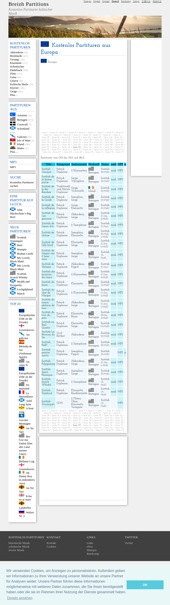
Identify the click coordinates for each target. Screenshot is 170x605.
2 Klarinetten (79, 170)
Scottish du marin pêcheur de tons (48, 304)
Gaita (13, 77)
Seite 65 (119, 149)
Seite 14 (87, 135)
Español (105, 1)
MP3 (12, 167)
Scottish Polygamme (48, 362)
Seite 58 (45, 149)
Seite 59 (56, 149)
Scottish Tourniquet (18, 239)
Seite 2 (53, 132)
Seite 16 (107, 135)
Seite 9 (119, 132)
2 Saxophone (78, 224)
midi (113, 170)
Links (90, 543)
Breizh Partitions (28, 4)
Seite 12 (67, 135)
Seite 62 (87, 149)
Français (87, 1)
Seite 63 (98, 149)
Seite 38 (87, 142)
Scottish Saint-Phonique (47, 372)
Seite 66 (46, 152)
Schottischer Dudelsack (17, 68)
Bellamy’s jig (26, 461)
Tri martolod (24, 386)
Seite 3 (63, 132)
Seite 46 (87, 145)
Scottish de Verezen (48, 265)
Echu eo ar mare (25, 497)
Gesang (14, 59)
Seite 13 (77, 135)
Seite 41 (119, 142)
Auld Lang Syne (25, 402)
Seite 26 (46, 140)
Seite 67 (57, 152)
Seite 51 (56, 147)
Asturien (22, 115)
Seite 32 (108, 140)
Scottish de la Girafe (48, 198)
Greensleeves (26, 330)
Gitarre (14, 80)
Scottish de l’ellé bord (48, 244)
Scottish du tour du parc (48, 315)
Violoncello (77, 190)
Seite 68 (68, 152)
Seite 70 (89, 152)
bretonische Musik (19, 543)
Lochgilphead (25, 289)
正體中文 (146, 1)
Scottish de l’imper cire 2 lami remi (48, 255)
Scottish (105, 169)
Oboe (74, 401)
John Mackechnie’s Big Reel (20, 213)
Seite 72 (109, 152)
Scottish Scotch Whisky (18, 275)
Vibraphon (77, 181)
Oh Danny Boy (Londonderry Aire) (27, 478)
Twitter (129, 543)
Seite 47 (98, 145)
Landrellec (25, 507)
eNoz (90, 546)
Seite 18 (45, 137)
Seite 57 (119, 147)
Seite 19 (55, 137)
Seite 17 (116, 135)
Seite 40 (108, 142)
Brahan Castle (25, 253)
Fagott (75, 266)
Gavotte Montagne (25, 421)
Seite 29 (77, 140)
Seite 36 (66, 142)
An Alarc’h (24, 363)
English (96, 1)
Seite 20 (66, 137)
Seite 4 (72, 132)
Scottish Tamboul (47, 392)
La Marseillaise (26, 394)
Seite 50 (45, 147)
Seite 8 (109, 132)
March (21, 293)
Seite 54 (87, 147)
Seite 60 (66, 149)
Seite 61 (77, 149)
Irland (20, 144)
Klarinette (15, 63)
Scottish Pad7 (46, 343)
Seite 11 (57, 135)
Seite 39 (98, 142)
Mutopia (92, 550)
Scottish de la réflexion (48, 207)
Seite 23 (97, 137)
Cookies (51, 546)
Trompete (76, 407)
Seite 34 (45, 142)
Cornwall (22, 124)
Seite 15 (97, 135)
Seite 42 (45, 145)
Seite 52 (66, 147)
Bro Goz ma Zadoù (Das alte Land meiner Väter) (25, 445)
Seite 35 (56, 142)
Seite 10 (47, 135)
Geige (13, 91)
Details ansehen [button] (20, 598)
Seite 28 (67, 140)
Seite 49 (119, 145)
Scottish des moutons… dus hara (48, 274)
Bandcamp (93, 553)
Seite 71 (99, 152)
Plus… (14, 95)
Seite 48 (109, 145)
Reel (19, 245)
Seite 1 (45, 132)
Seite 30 (88, 140)
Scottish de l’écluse (48, 234)
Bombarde (16, 55)
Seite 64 (108, 149)
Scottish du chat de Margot (48, 292)
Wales (20, 148)
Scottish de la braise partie (48, 179)
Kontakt (51, 543)
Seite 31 (98, 140)
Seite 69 (78, 152)
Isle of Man (23, 140)
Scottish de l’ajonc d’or (48, 225)
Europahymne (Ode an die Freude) (27, 318)
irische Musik (16, 550)
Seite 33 (119, 140)
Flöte (13, 73)
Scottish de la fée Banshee (48, 189)
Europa (52, 62)
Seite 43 (56, 145)
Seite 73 (120, 152)
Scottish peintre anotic (46, 352)
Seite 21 (76, 137)
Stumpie (22, 249)
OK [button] (145, 585)
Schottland (23, 128)
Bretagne (22, 119)
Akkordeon (16, 52)
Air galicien (24, 336)
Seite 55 (98, 147)
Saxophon (77, 197)
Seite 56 (108, 147)
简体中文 (157, 1)
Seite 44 (66, 145)
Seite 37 (77, 142)
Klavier (14, 87)
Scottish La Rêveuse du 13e (48, 334)
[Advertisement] (83, 97)
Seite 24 (108, 137)
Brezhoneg (126, 1)
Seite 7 (100, 132)
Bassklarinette (79, 393)
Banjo (74, 316)
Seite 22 (87, 137)
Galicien (22, 136)
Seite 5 (82, 132)
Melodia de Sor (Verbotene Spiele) (25, 352)
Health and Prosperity (19, 283)
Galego (136, 1)
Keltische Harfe (19, 84)
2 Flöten (76, 398)
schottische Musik (18, 546)
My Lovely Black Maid (20, 259)
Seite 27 (56, 140)
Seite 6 (91, 132)
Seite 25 (118, 137)
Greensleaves (26, 469)
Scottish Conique (46, 170)
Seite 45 (77, 145)
